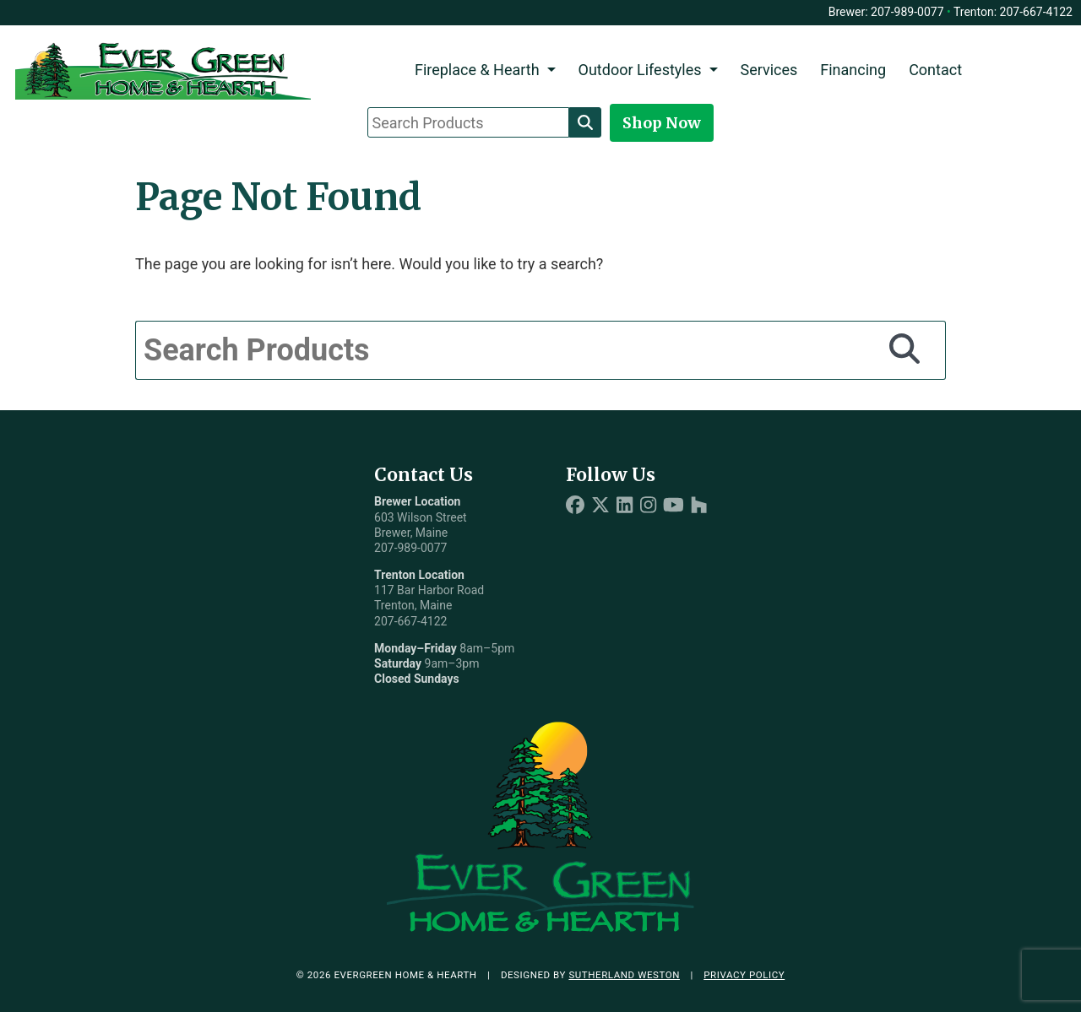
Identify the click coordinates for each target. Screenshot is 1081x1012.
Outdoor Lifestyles (640, 69)
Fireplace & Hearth (477, 69)
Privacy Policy (744, 975)
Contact (935, 69)
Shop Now (661, 123)
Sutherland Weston (624, 975)
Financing (853, 69)
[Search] (585, 122)
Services (768, 69)
